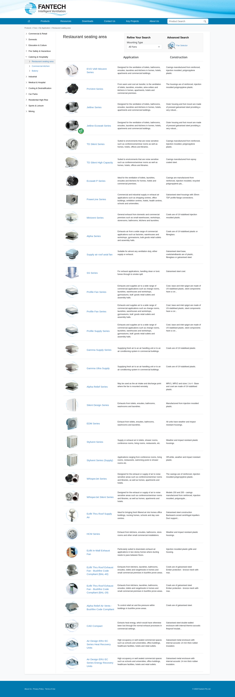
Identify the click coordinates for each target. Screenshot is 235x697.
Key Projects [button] (132, 21)
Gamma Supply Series (99, 349)
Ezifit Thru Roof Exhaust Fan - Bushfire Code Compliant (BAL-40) (100, 571)
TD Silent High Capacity (100, 162)
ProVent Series (95, 88)
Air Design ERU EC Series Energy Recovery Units (100, 663)
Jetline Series (94, 107)
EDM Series (93, 423)
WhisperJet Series (97, 478)
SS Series (92, 273)
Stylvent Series (95, 442)
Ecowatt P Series (96, 180)
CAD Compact (94, 626)
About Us (28, 689)
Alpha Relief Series (97, 386)
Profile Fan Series (96, 292)
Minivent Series (95, 217)
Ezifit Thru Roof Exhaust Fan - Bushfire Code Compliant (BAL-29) (100, 589)
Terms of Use (50, 689)
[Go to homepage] (29, 21)
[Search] (188, 21)
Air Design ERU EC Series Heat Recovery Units (99, 644)
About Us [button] (154, 21)
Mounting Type (135, 42)
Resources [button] (65, 21)
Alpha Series (94, 236)
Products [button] (45, 21)
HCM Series (93, 534)
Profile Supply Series (98, 331)
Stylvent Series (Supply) (100, 460)
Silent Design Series (98, 405)
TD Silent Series (96, 144)
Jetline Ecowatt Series (99, 125)
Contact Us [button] (109, 21)
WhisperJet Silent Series (100, 497)
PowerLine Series (96, 199)
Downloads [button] (87, 21)
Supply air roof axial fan (99, 254)
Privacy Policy (38, 689)
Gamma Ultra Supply (98, 368)
